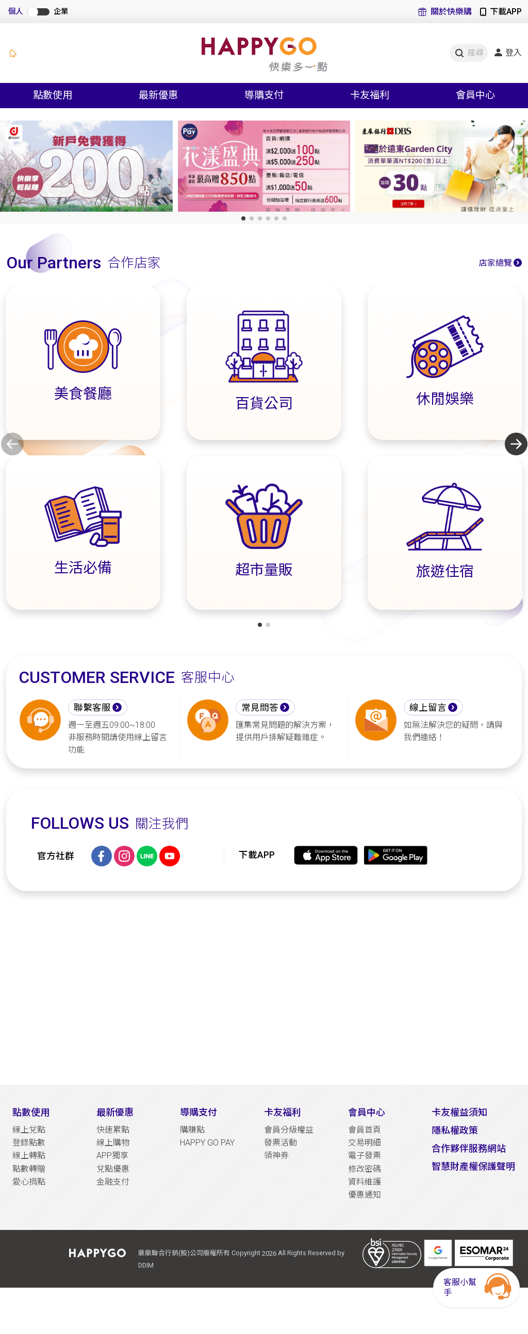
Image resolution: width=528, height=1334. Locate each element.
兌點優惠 (112, 1169)
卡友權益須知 (459, 1112)
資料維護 (364, 1182)
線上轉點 (28, 1155)
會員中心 (366, 1112)
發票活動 (280, 1143)
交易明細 (364, 1143)
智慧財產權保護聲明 (473, 1166)
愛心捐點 (28, 1182)
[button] (243, 218)
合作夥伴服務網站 (469, 1148)
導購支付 (198, 1112)
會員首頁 (364, 1130)
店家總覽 (495, 263)
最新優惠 (115, 1112)
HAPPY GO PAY (207, 1143)
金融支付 (112, 1182)
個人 (15, 11)
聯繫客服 (92, 708)
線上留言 (428, 708)
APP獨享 (112, 1155)
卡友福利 (282, 1112)
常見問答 (259, 708)
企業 (61, 11)
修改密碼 (364, 1169)
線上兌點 (28, 1130)
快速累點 (112, 1130)
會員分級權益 (289, 1130)
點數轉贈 (28, 1169)
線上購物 (112, 1143)
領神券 (276, 1155)
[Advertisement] (264, 988)
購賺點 (192, 1130)
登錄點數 (28, 1143)
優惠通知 (364, 1195)
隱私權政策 (455, 1130)
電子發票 (364, 1155)
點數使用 (31, 1112)
